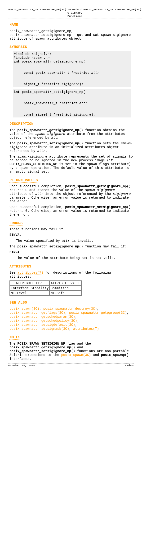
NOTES (14, 382)
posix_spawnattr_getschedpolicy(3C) (43, 363)
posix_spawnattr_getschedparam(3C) (42, 359)
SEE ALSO (18, 342)
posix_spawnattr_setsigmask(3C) (39, 373)
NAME (13, 25)
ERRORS (15, 253)
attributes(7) (30, 309)
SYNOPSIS (18, 50)
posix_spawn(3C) (24, 349)
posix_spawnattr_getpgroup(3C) (98, 354)
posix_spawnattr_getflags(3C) (37, 354)
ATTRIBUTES (20, 302)
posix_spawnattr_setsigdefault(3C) (42, 368)
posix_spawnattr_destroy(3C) (70, 349)
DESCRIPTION (21, 139)
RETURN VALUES (23, 204)
